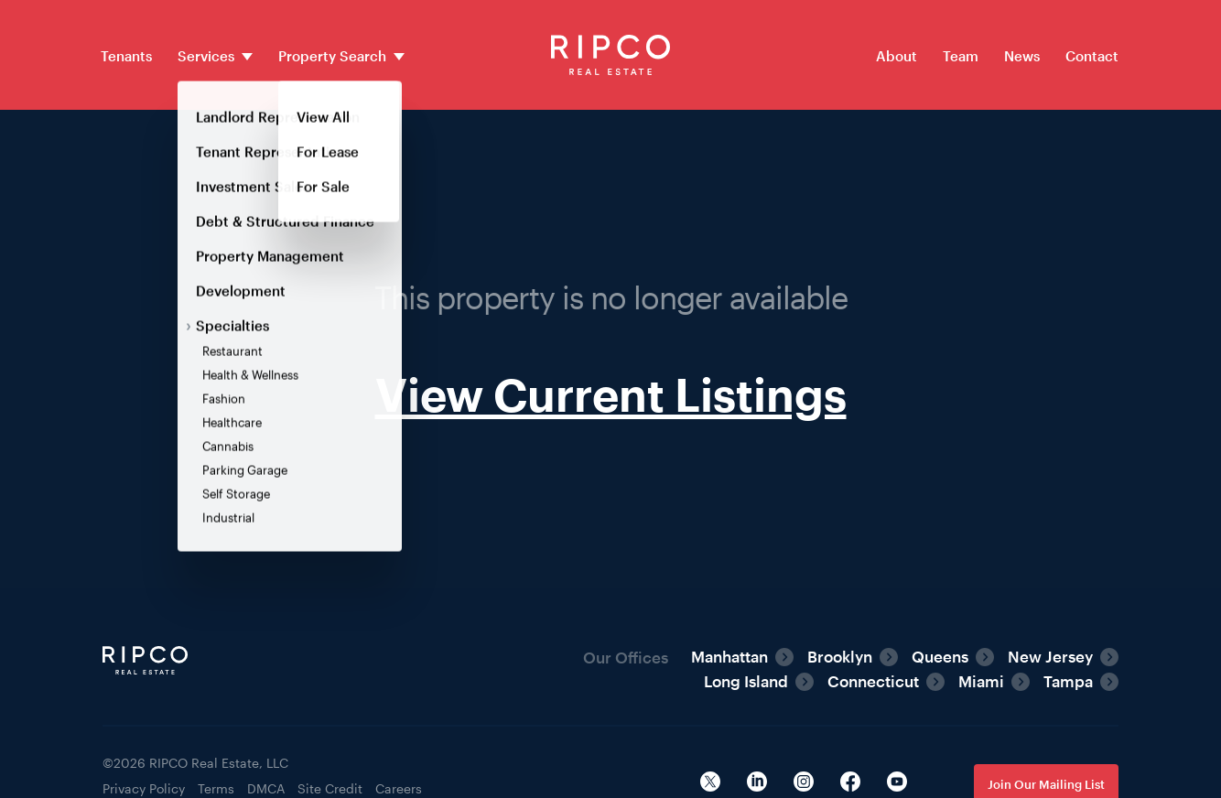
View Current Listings (611, 394)
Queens (940, 656)
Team (960, 56)
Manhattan (729, 656)
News (1022, 56)
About (896, 56)
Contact (1091, 56)
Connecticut (873, 681)
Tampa (1068, 681)
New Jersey (1050, 656)
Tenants (126, 56)
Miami (981, 681)
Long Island (746, 681)
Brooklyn (839, 656)
